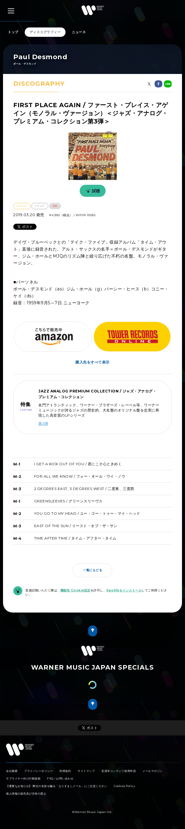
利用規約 (65, 771)
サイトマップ (86, 771)
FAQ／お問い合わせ (60, 778)
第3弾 (43, 423)
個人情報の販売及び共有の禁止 (26, 793)
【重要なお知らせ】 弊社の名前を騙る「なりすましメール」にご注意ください (56, 786)
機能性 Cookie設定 (75, 590)
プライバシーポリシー (38, 771)
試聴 (92, 191)
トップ (13, 32)
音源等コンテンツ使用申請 (118, 771)
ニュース (79, 32)
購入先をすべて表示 (92, 362)
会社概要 (12, 771)
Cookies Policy (124, 786)
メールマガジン (152, 771)
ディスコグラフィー (45, 32)
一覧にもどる (92, 570)
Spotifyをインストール (124, 590)
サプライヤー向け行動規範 (23, 778)
